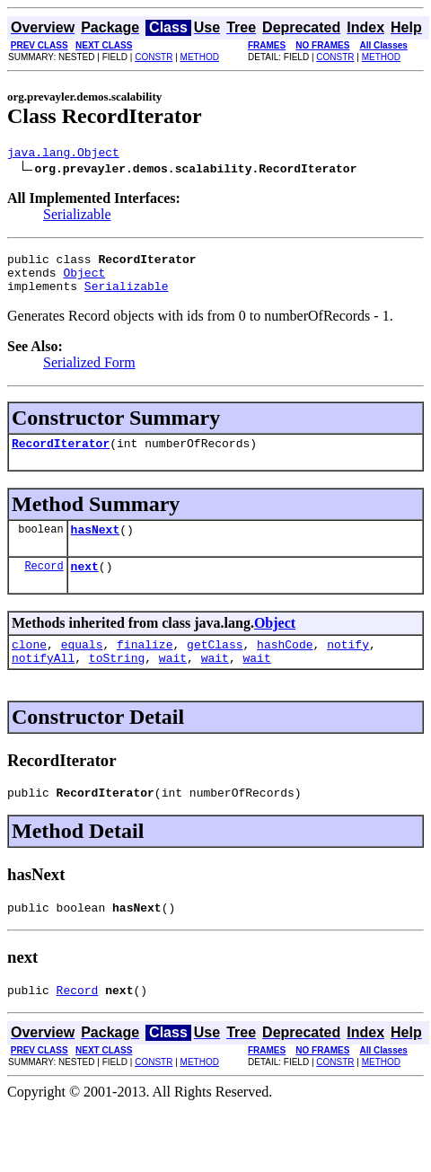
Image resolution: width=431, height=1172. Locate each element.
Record (43, 584)
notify (348, 665)
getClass (214, 665)
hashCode (284, 665)
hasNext (95, 545)
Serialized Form (89, 373)
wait (173, 682)
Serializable (77, 217)
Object (84, 280)
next (85, 585)
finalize (144, 665)
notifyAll (43, 682)
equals (82, 665)
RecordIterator (61, 456)
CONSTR (153, 57)
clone (29, 665)
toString (117, 682)
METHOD (199, 57)
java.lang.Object (63, 154)
